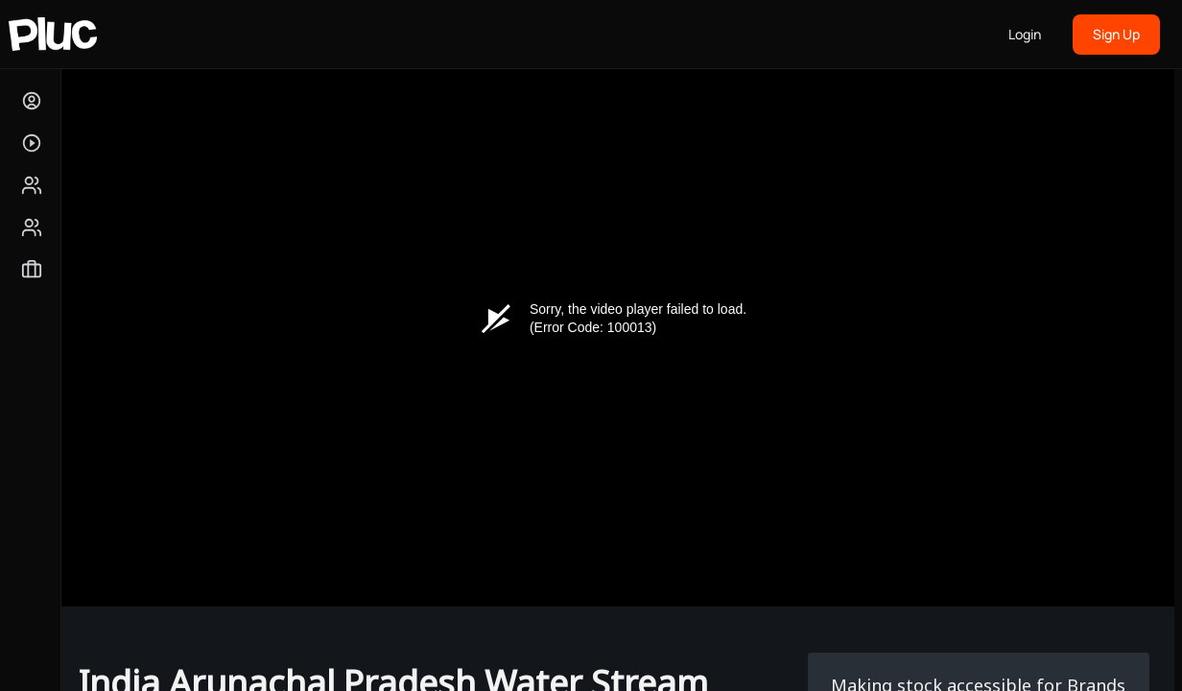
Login (1024, 34)
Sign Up (1116, 34)
